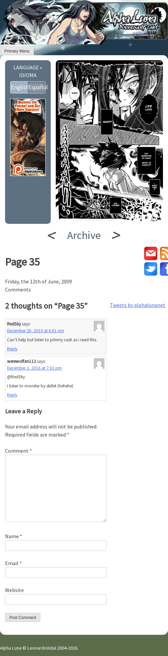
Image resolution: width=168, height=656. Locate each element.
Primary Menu (17, 51)
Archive (84, 235)
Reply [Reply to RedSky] (12, 349)
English (19, 87)
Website (14, 590)
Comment (18, 450)
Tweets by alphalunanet (137, 305)
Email (13, 563)
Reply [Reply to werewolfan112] (12, 395)
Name (13, 536)
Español (37, 87)
